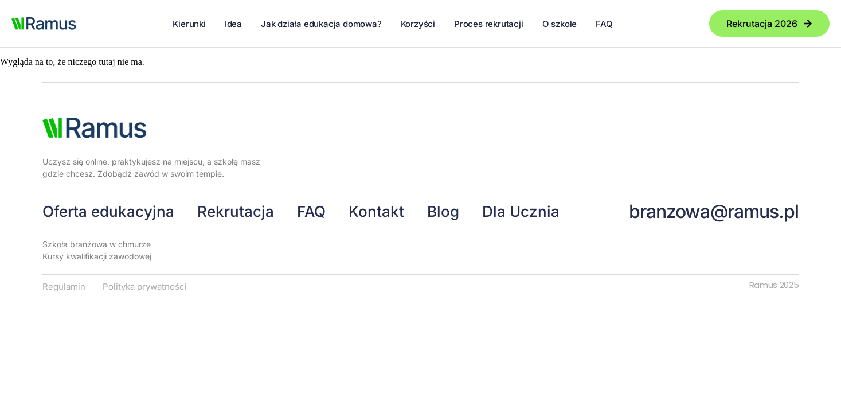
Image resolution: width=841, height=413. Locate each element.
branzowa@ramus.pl (714, 211)
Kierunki (189, 23)
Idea (233, 23)
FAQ (604, 23)
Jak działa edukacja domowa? (321, 23)
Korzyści (418, 23)
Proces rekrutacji (488, 23)
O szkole (559, 23)
